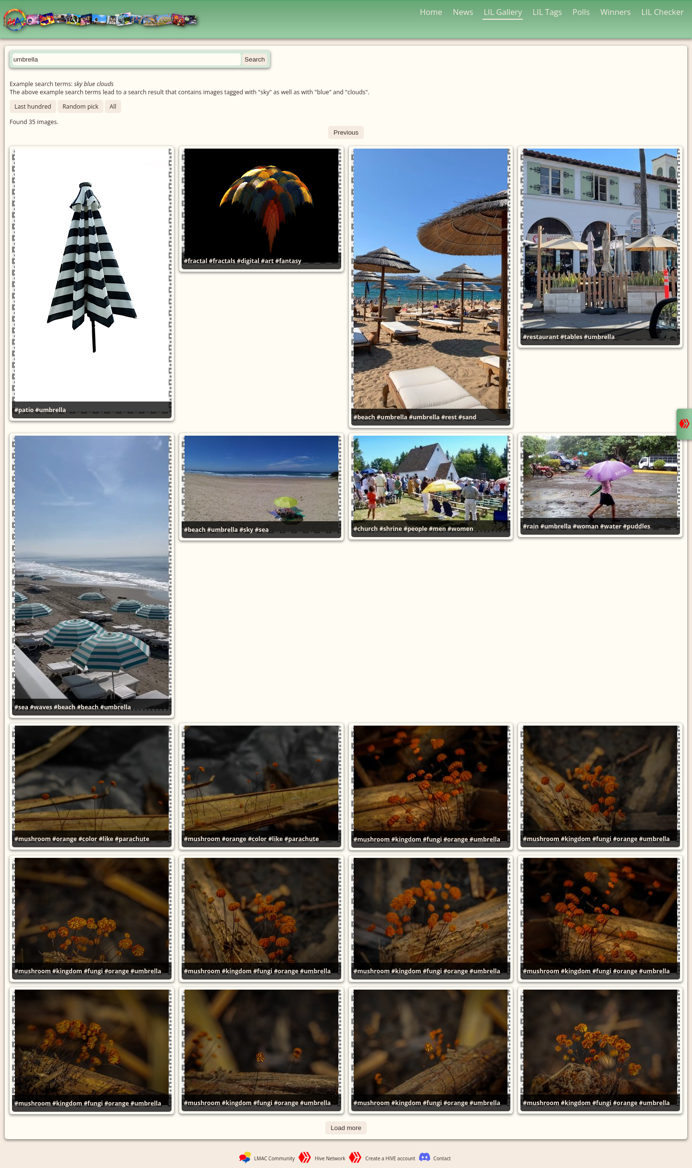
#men (437, 529)
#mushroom (32, 839)
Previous (346, 132)
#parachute (132, 839)
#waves (41, 707)
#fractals (222, 261)
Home (431, 11)
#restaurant (541, 337)
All (113, 106)
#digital (248, 261)
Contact (442, 1158)
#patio (24, 410)
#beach (364, 417)
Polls (581, 11)
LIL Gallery (502, 11)
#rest (449, 417)
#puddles (636, 526)
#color (87, 839)
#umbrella (50, 410)
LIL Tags (547, 11)
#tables (571, 337)
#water (610, 526)
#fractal (196, 261)
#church (366, 529)
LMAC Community (274, 1158)
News (463, 11)
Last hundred (32, 106)
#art (267, 261)
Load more (346, 1127)
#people (416, 529)
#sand (467, 417)
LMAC (104, 20)
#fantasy (288, 261)
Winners (615, 11)
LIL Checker (663, 11)
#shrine (390, 529)
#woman (586, 526)
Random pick (80, 106)
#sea (21, 707)
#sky (246, 530)
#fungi (432, 839)
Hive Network (330, 1158)
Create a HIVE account (390, 1158)
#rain (531, 526)
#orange (64, 839)
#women (460, 529)
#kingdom (406, 839)
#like (106, 839)
